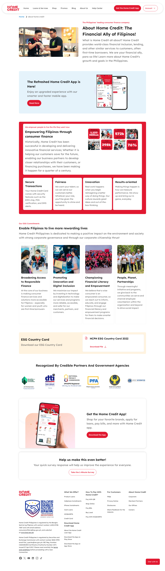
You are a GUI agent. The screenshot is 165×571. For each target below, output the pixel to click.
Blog (74, 8)
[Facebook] (20, 558)
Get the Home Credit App (127, 8)
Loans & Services (40, 8)
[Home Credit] (13, 8)
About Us (84, 8)
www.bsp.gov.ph (27, 532)
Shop (54, 8)
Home (26, 8)
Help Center (97, 8)
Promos (64, 8)
